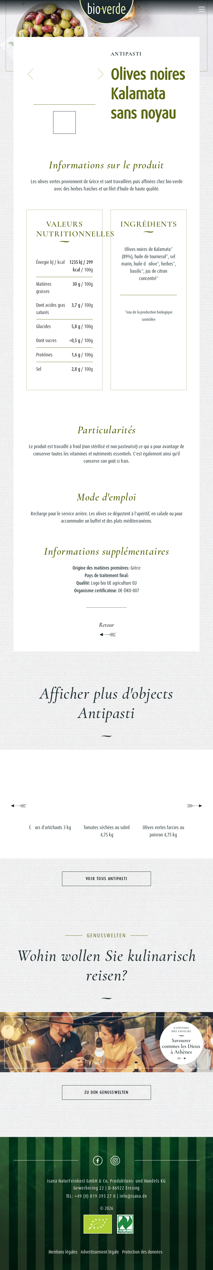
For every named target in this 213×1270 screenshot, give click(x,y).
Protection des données (142, 1252)
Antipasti (126, 54)
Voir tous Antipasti (106, 878)
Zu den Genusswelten (106, 1092)
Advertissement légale (100, 1252)
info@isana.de (133, 1196)
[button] (30, 74)
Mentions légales (63, 1252)
